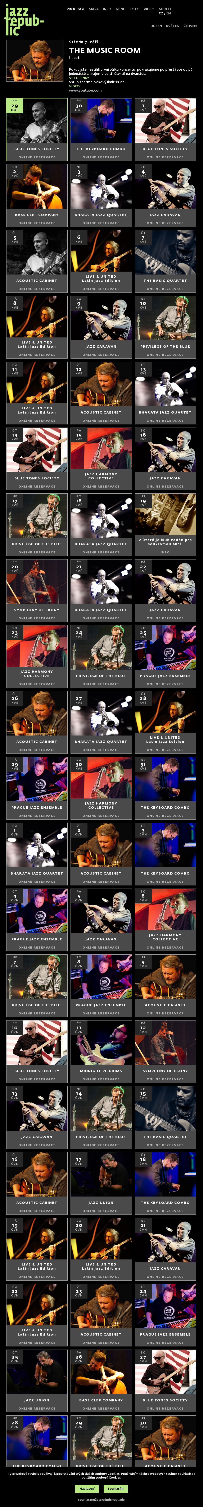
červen (190, 26)
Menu (121, 9)
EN (168, 13)
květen (172, 26)
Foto (135, 9)
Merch (165, 9)
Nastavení (87, 1488)
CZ (161, 13)
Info (107, 9)
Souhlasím (115, 1488)
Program (76, 9)
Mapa (94, 9)
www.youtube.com (86, 90)
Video (149, 9)
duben (156, 26)
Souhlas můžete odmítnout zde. (101, 1499)
